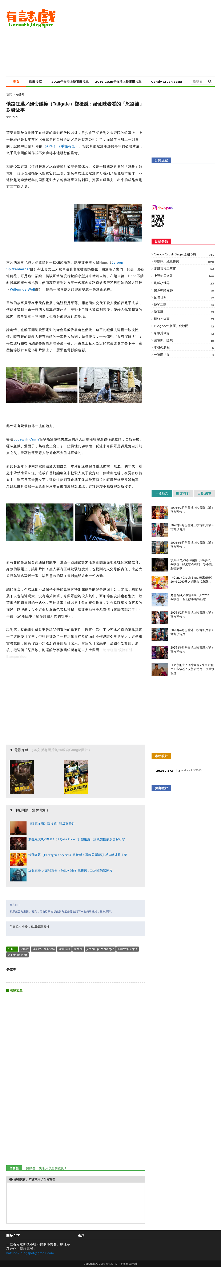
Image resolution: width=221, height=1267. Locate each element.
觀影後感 (35, 82)
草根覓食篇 (184, 333)
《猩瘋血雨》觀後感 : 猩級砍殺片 (51, 823)
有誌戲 (109, 1264)
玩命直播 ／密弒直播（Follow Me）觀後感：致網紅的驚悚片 (70, 870)
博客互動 (184, 304)
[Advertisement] (137, 37)
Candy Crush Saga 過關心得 (184, 254)
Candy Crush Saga (166, 82)
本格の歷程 (184, 347)
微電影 (184, 312)
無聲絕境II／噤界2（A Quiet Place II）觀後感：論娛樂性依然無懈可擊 (76, 839)
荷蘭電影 (64, 949)
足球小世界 (184, 283)
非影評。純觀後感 (44, 949)
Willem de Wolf (22, 289)
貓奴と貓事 (184, 319)
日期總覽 (204, 493)
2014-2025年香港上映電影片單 (118, 82)
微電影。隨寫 (184, 340)
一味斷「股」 (184, 354)
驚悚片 (78, 949)
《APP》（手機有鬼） (61, 146)
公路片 (20, 94)
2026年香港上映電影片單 (70, 82)
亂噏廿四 (184, 297)
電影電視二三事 (184, 269)
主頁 (16, 82)
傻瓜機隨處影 (184, 290)
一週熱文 (162, 493)
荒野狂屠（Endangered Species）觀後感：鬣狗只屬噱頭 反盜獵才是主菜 (77, 855)
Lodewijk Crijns (26, 439)
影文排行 (183, 493)
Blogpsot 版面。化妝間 (184, 326)
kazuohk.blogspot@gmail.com (30, 1253)
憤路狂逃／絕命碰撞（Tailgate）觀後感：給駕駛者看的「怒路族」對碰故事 (192, 564)
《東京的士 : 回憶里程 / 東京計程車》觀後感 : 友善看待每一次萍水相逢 (192, 669)
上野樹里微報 (184, 276)
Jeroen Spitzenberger (100, 949)
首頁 (9, 94)
